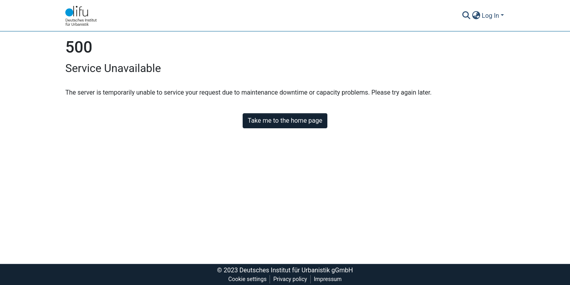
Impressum (328, 279)
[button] (476, 16)
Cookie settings (247, 279)
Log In (490, 15)
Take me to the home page (285, 120)
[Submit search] (466, 16)
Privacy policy (290, 279)
